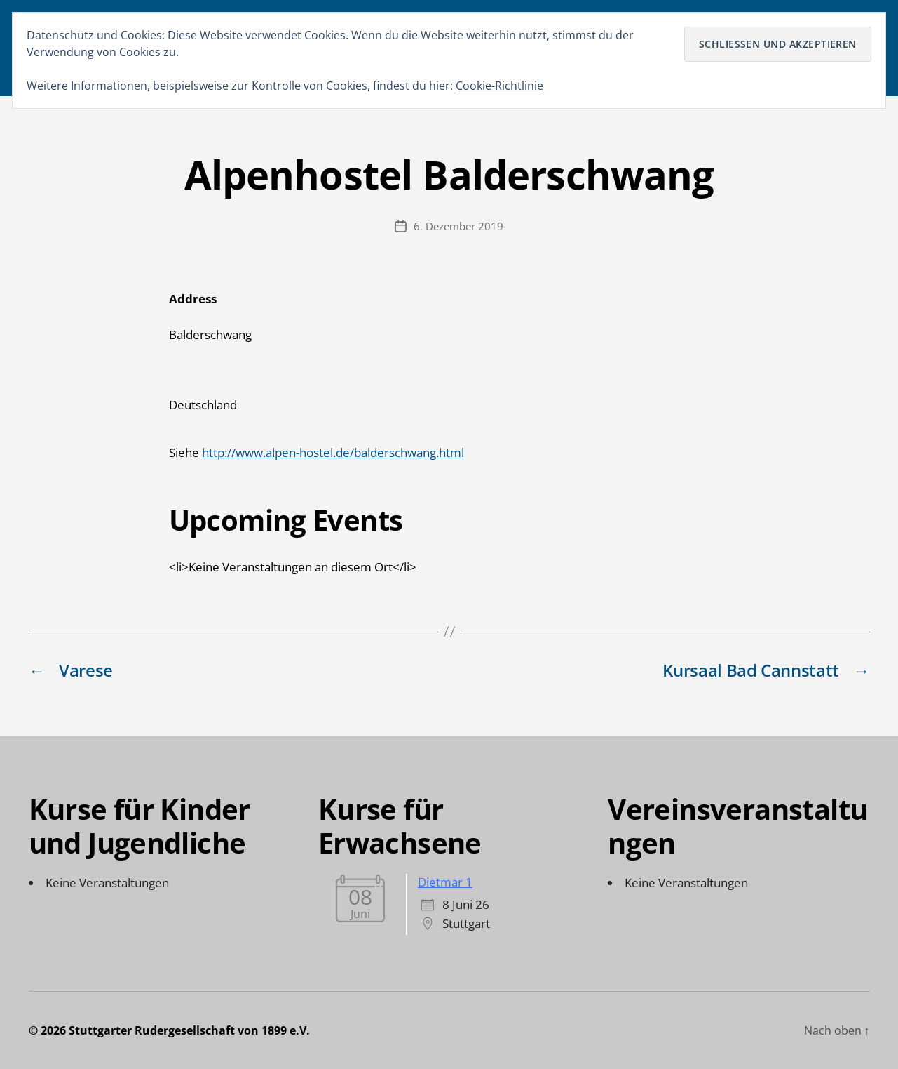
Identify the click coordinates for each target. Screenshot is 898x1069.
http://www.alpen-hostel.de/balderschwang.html (333, 452)
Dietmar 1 (445, 882)
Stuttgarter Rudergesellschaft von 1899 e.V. (189, 1030)
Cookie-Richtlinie (499, 85)
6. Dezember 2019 (458, 226)
